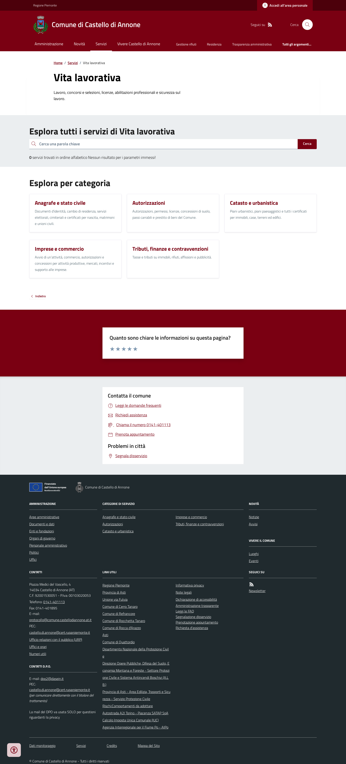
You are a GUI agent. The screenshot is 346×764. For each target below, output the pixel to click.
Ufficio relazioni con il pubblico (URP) (55, 639)
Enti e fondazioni (41, 531)
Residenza (214, 44)
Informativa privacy (190, 585)
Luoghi (254, 553)
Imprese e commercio (191, 517)
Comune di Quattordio (118, 642)
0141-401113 (54, 602)
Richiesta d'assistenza (192, 627)
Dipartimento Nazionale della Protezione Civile (135, 652)
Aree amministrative (44, 517)
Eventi (253, 560)
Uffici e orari (38, 646)
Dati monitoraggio (42, 745)
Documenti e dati (41, 524)
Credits (112, 745)
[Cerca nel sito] (306, 24)
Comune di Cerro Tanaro (120, 606)
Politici (34, 552)
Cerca (307, 143)
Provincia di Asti (114, 592)
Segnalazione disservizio (193, 616)
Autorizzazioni (112, 524)
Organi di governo (42, 538)
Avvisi (253, 524)
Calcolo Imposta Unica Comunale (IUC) (130, 720)
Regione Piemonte (45, 5)
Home (58, 62)
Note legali (184, 592)
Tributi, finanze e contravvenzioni (200, 524)
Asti (105, 635)
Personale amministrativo (48, 545)
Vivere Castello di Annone (138, 44)
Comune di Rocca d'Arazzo (121, 627)
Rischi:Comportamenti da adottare (127, 706)
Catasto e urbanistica (118, 531)
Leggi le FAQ (185, 611)
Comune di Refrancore (118, 613)
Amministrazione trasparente (197, 605)
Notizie (254, 517)
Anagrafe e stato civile (119, 517)
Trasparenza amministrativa (252, 44)
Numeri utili (37, 653)
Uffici (33, 559)
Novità (79, 44)
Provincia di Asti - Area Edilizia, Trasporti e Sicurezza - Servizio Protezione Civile (136, 695)
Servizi (101, 44)
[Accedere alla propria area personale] (285, 5)
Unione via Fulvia (115, 599)
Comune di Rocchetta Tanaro (123, 620)
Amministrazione (49, 44)
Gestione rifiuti (186, 44)
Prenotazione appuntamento (197, 622)
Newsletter (257, 590)
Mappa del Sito (149, 745)
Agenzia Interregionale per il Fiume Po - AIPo (135, 727)
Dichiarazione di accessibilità (196, 599)
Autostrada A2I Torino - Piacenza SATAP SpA (135, 713)
